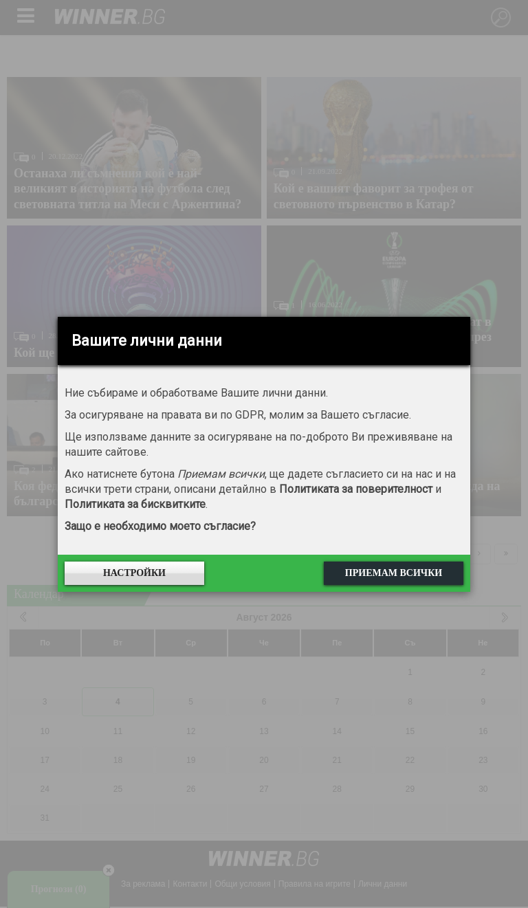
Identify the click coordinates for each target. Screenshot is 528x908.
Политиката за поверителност (355, 489)
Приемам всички (393, 573)
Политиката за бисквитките (135, 504)
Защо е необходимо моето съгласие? (160, 526)
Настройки (134, 573)
